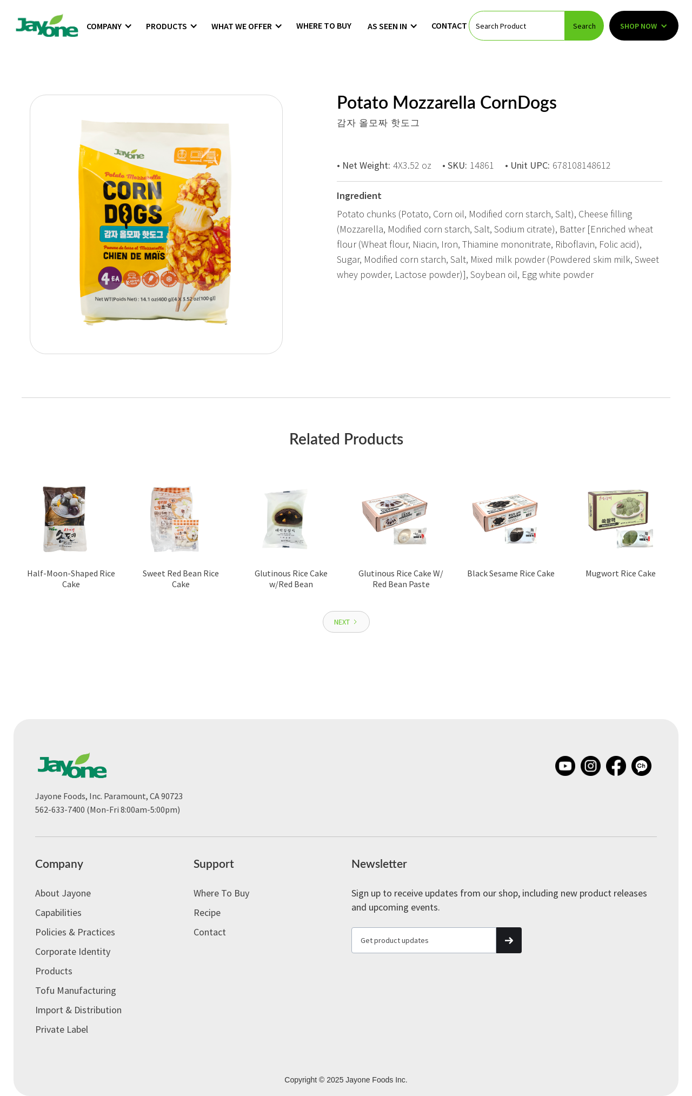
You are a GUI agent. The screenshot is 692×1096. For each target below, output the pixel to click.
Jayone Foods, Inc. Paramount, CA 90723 (109, 796)
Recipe (207, 912)
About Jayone (63, 893)
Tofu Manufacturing (75, 990)
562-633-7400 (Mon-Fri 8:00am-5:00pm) (107, 809)
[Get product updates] (423, 940)
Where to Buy (323, 25)
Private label (61, 1029)
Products (53, 971)
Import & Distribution (78, 1010)
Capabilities (58, 912)
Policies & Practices (75, 932)
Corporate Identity (72, 951)
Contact (449, 25)
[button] (109, 26)
